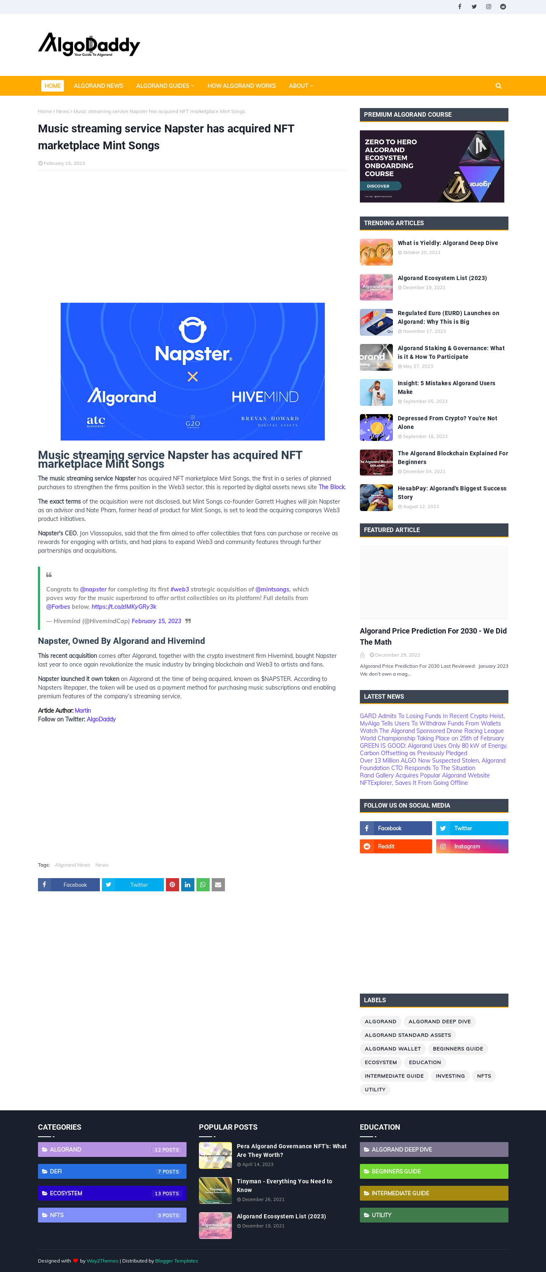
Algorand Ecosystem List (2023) (442, 278)
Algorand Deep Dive (440, 1021)
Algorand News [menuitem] (98, 85)
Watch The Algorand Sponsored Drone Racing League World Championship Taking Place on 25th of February (432, 734)
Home (45, 111)
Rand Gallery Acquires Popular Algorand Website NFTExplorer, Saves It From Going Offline (425, 779)
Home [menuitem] (53, 85)
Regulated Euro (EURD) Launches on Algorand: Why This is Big (449, 317)
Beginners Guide (458, 1049)
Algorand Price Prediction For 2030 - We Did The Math (433, 636)
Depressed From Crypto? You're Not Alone (448, 422)
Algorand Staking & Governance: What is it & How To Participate (451, 352)
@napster (93, 589)
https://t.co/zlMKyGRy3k (124, 606)
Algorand (381, 1021)
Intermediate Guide (394, 1076)
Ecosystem (381, 1062)
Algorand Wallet (393, 1049)
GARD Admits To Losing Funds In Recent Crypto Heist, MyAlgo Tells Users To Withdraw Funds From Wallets (432, 719)
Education (425, 1062)
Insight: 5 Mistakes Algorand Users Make (447, 387)
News (62, 111)
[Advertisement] (192, 236)
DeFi (116, 1171)
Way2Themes (102, 1261)
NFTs (484, 1076)
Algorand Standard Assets (408, 1035)
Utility (375, 1089)
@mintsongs (272, 589)
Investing (450, 1076)
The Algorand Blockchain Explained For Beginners (453, 457)
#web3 (179, 589)
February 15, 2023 (156, 621)
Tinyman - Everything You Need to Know (285, 1185)
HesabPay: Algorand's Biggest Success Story (452, 492)
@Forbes (58, 606)
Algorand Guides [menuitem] (162, 85)
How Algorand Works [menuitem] (242, 85)
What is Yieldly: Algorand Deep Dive (448, 243)
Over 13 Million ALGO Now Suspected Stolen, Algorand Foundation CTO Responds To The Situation (433, 764)
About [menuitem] (298, 85)
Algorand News (72, 865)
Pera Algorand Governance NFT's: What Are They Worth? (292, 1150)
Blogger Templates (176, 1261)
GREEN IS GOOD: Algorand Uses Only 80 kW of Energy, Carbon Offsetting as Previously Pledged (433, 749)
